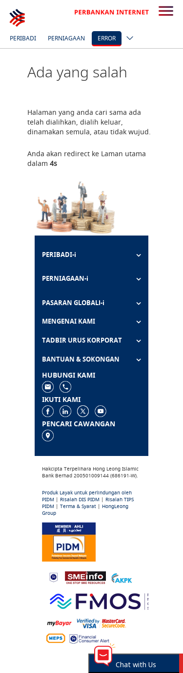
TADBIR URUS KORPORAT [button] (82, 340)
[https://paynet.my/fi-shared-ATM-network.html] (55, 638)
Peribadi (23, 38)
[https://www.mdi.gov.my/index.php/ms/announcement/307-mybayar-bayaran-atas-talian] (59, 622)
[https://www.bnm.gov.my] (53, 577)
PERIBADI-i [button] (59, 254)
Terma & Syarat (78, 506)
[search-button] (166, 11)
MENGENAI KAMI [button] (68, 321)
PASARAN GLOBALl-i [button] (73, 302)
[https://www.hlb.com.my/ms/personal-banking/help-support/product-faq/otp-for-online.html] (101, 622)
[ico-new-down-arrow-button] (127, 39)
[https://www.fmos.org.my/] (110, 600)
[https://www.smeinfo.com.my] (85, 577)
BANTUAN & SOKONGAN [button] (81, 359)
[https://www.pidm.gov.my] (69, 541)
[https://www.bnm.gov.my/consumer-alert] (89, 638)
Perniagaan (66, 38)
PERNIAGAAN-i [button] (65, 278)
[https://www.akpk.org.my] (121, 577)
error (107, 38)
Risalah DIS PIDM (80, 499)
